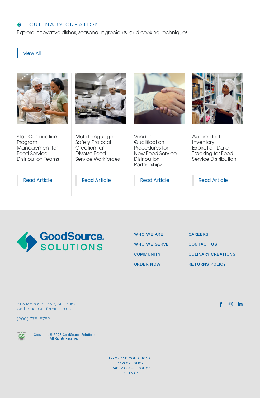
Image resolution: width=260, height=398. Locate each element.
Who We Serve (151, 244)
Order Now (147, 263)
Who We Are (148, 234)
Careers (198, 234)
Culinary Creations (211, 254)
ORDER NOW (206, 25)
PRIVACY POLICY (130, 363)
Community (147, 254)
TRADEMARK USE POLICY (130, 368)
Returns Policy (207, 263)
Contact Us (202, 244)
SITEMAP (131, 373)
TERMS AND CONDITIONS (129, 358)
